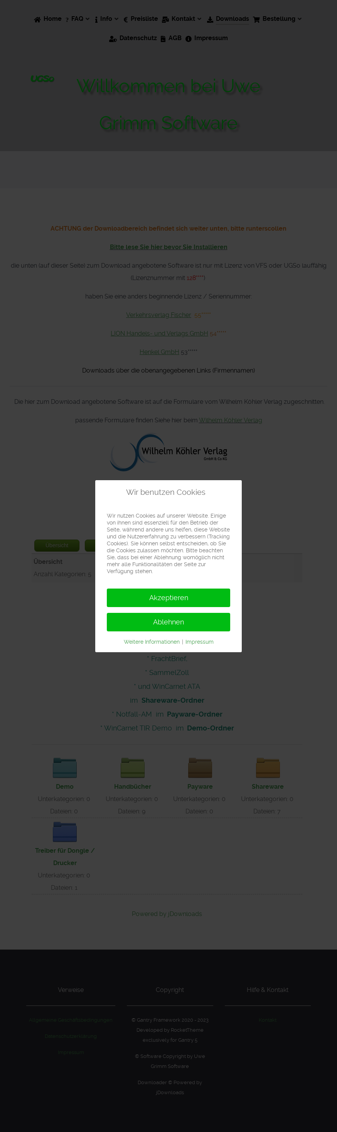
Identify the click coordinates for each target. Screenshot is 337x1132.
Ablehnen (168, 622)
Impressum (199, 642)
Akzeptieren (168, 598)
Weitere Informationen (152, 642)
